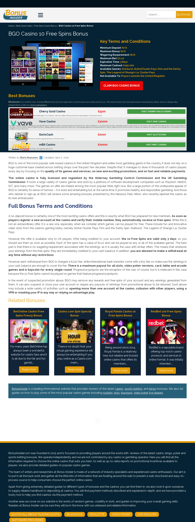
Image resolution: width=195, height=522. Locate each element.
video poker (141, 392)
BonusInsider (20, 388)
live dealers (156, 392)
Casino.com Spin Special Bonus (74, 313)
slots (117, 392)
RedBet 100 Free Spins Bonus (166, 313)
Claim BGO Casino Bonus (121, 85)
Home (11, 26)
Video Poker (121, 514)
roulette (108, 392)
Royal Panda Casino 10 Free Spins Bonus (120, 313)
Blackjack (74, 514)
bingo (152, 388)
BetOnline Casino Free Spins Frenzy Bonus (28, 313)
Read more (29, 369)
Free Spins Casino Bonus (45, 26)
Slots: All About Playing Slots (35, 514)
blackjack (126, 392)
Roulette (97, 514)
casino (119, 388)
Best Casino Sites (24, 26)
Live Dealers (146, 514)
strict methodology (38, 105)
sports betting (133, 388)
